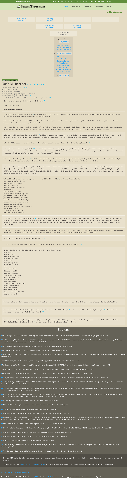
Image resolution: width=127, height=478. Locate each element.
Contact (108, 7)
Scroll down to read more (9, 80)
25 (2, 451)
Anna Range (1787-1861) (49, 20)
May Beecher (63, 67)
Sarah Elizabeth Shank (64, 53)
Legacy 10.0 (34, 477)
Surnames (17, 473)
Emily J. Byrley (64, 75)
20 (2, 428)
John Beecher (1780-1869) (21, 20)
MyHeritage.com (53, 477)
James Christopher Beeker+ (63, 49)
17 (2, 413)
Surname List (76, 7)
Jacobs (109, 1)
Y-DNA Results (98, 7)
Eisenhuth (101, 1)
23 (2, 440)
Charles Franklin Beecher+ (63, 69)
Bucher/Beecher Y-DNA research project (33, 464)
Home (67, 7)
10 (2, 378)
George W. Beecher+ (63, 61)
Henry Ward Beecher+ (63, 59)
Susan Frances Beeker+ (63, 47)
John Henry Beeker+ (63, 45)
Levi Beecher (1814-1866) (49, 26)
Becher (77, 1)
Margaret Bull (64, 42)
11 (2, 382)
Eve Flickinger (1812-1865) (77, 26)
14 (2, 401)
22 (2, 436)
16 (2, 409)
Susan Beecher (63, 63)
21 (2, 432)
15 (2, 405)
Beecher (55, 1)
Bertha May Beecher (63, 65)
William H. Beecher (63, 57)
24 (2, 445)
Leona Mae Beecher (63, 71)
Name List (25, 473)
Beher (62, 1)
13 (2, 394)
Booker (92, 1)
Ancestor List (87, 7)
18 (2, 417)
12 (2, 388)
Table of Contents (7, 473)
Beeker (70, 1)
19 (2, 424)
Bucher (85, 1)
